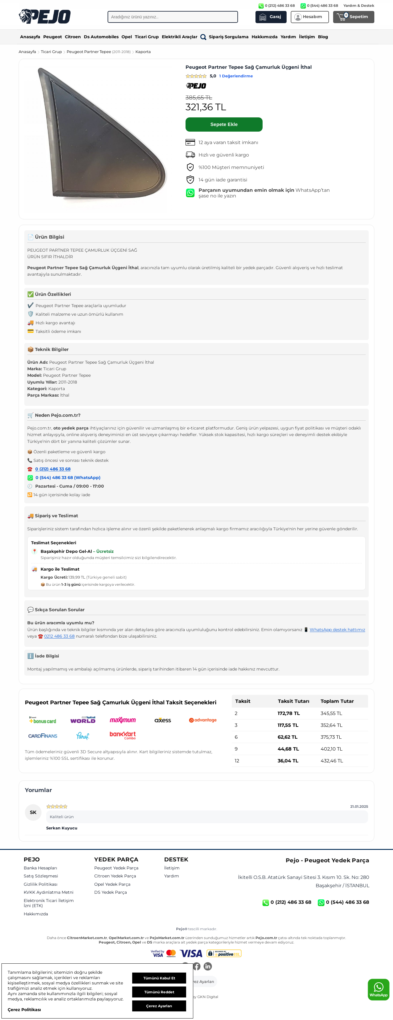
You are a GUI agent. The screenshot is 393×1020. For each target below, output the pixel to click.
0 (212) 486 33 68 (53, 469)
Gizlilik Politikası (40, 884)
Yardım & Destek (359, 5)
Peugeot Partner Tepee (99, 51)
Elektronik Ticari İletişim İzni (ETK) (49, 903)
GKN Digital (207, 997)
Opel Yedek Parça (112, 884)
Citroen (73, 36)
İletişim (307, 36)
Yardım (288, 36)
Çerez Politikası (24, 1009)
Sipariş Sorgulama (224, 36)
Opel (127, 36)
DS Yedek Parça (110, 892)
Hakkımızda (265, 36)
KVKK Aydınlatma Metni (49, 892)
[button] (196, 981)
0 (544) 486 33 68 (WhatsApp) (68, 477)
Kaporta (143, 51)
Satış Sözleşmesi (41, 876)
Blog (323, 36)
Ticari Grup (147, 36)
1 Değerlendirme (236, 76)
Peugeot (52, 36)
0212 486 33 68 (59, 636)
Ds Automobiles (101, 36)
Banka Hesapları (40, 868)
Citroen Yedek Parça (115, 876)
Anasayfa (30, 36)
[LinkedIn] (208, 967)
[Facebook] (196, 967)
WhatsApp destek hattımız (337, 629)
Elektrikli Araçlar (179, 36)
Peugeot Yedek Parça (116, 868)
